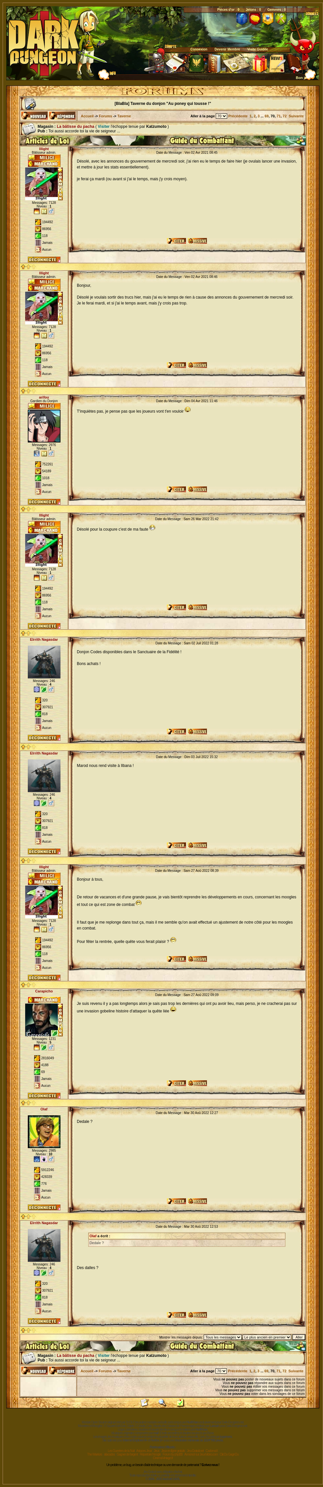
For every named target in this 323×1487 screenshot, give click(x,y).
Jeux (156, 1451)
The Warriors (94, 1454)
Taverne (124, 116)
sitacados (109, 1454)
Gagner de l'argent (127, 1454)
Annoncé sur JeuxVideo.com (201, 1454)
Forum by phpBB (172, 1454)
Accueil (87, 116)
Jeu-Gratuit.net (195, 1451)
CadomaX (212, 1451)
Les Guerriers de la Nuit (121, 1451)
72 (285, 116)
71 (278, 116)
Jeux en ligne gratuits (173, 1451)
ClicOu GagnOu (229, 1454)
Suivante (296, 116)
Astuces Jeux (144, 1451)
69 (266, 116)
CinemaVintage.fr (163, 1458)
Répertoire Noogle (150, 1454)
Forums (105, 116)
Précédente (237, 116)
